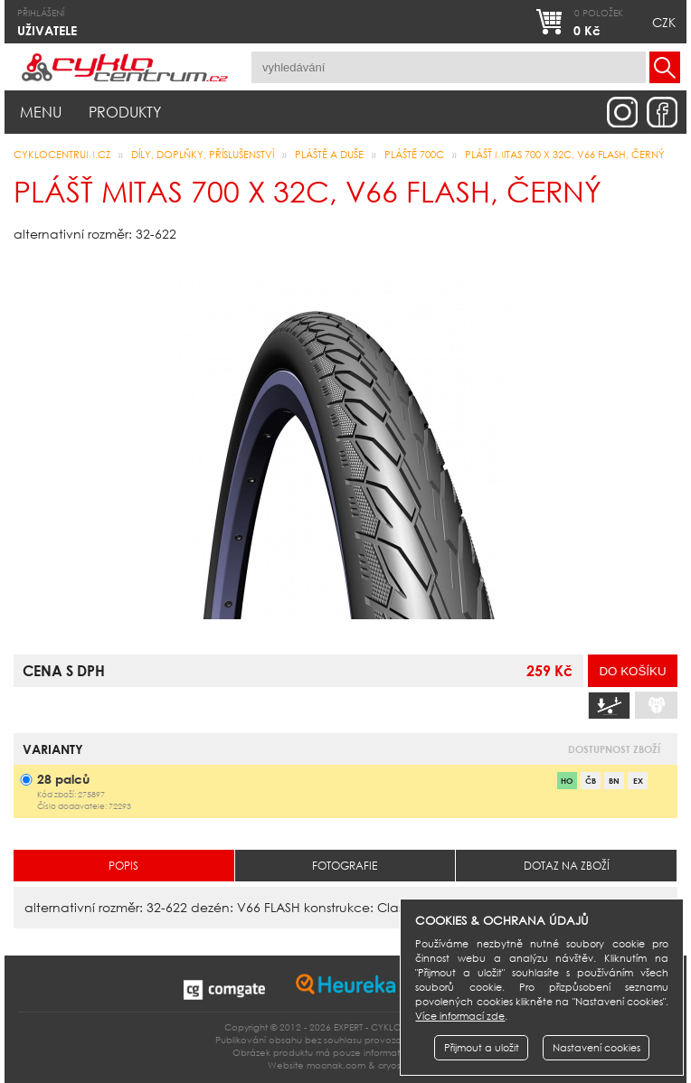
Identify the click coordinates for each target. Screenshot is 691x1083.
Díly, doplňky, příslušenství (202, 154)
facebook (662, 112)
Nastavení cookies (596, 1048)
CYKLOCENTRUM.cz (62, 154)
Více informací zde (460, 1016)
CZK (664, 22)
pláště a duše (329, 154)
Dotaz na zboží (567, 865)
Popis (123, 865)
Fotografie (344, 865)
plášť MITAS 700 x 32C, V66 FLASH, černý (565, 154)
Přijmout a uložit (481, 1048)
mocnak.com (336, 1065)
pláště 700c (414, 154)
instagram (622, 112)
